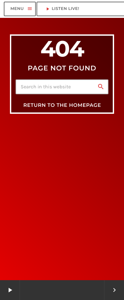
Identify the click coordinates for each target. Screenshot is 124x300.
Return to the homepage (62, 105)
